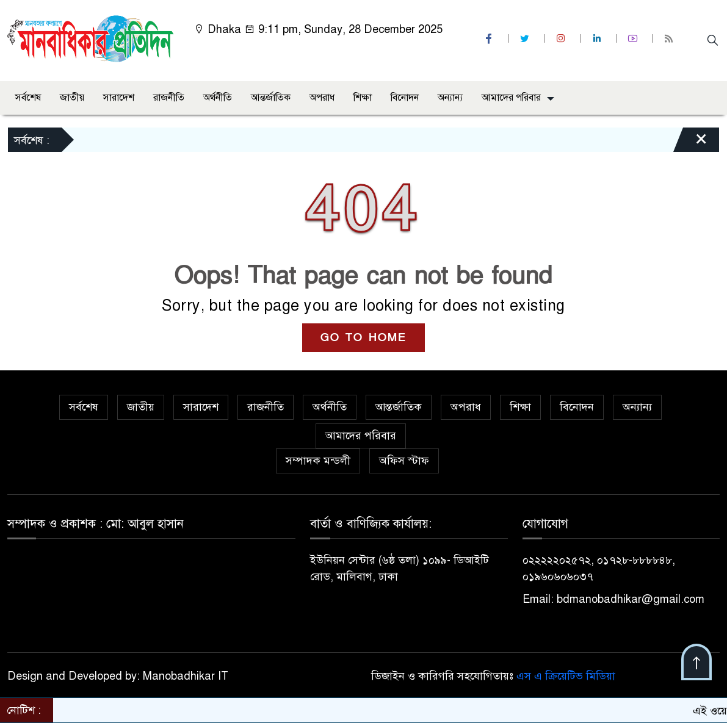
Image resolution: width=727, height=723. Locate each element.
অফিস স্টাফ (404, 460)
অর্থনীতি (217, 98)
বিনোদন (405, 98)
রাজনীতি (168, 98)
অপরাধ (322, 98)
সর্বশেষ (28, 98)
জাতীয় (72, 98)
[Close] (690, 142)
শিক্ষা (362, 98)
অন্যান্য (450, 98)
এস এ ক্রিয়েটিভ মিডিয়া (565, 676)
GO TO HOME (363, 338)
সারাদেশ (118, 98)
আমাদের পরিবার (511, 98)
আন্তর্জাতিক (271, 98)
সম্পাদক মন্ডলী (318, 460)
